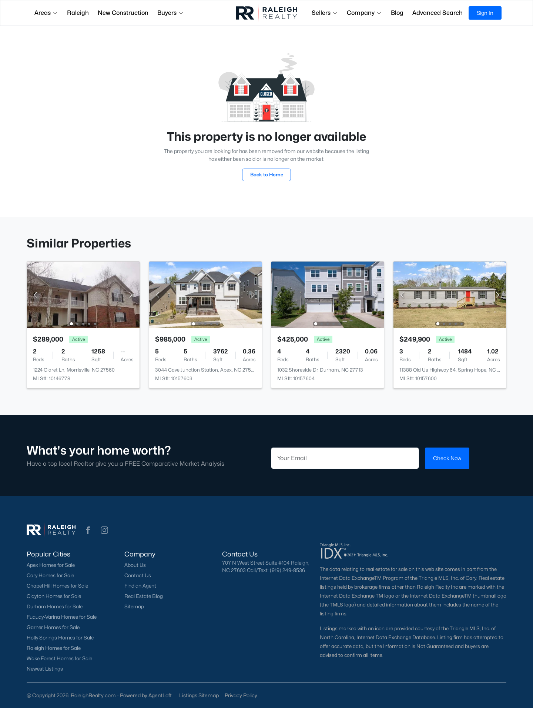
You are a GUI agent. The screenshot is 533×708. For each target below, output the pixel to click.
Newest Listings (45, 669)
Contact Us (137, 575)
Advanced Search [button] (437, 12)
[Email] (345, 458)
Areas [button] (46, 12)
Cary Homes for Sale (50, 575)
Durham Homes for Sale (55, 606)
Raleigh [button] (78, 12)
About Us (135, 565)
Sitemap (134, 606)
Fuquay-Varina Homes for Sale (62, 617)
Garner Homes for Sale (53, 627)
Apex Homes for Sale (51, 565)
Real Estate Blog (143, 596)
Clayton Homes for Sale (54, 596)
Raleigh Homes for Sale (54, 648)
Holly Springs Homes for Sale (60, 638)
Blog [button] (397, 12)
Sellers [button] (325, 12)
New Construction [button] (123, 12)
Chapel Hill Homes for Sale (57, 586)
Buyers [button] (170, 12)
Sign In (485, 13)
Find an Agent (140, 586)
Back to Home (266, 174)
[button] (88, 530)
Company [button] (364, 12)
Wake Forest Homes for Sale (59, 658)
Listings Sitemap (199, 695)
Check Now (447, 458)
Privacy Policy (241, 695)
